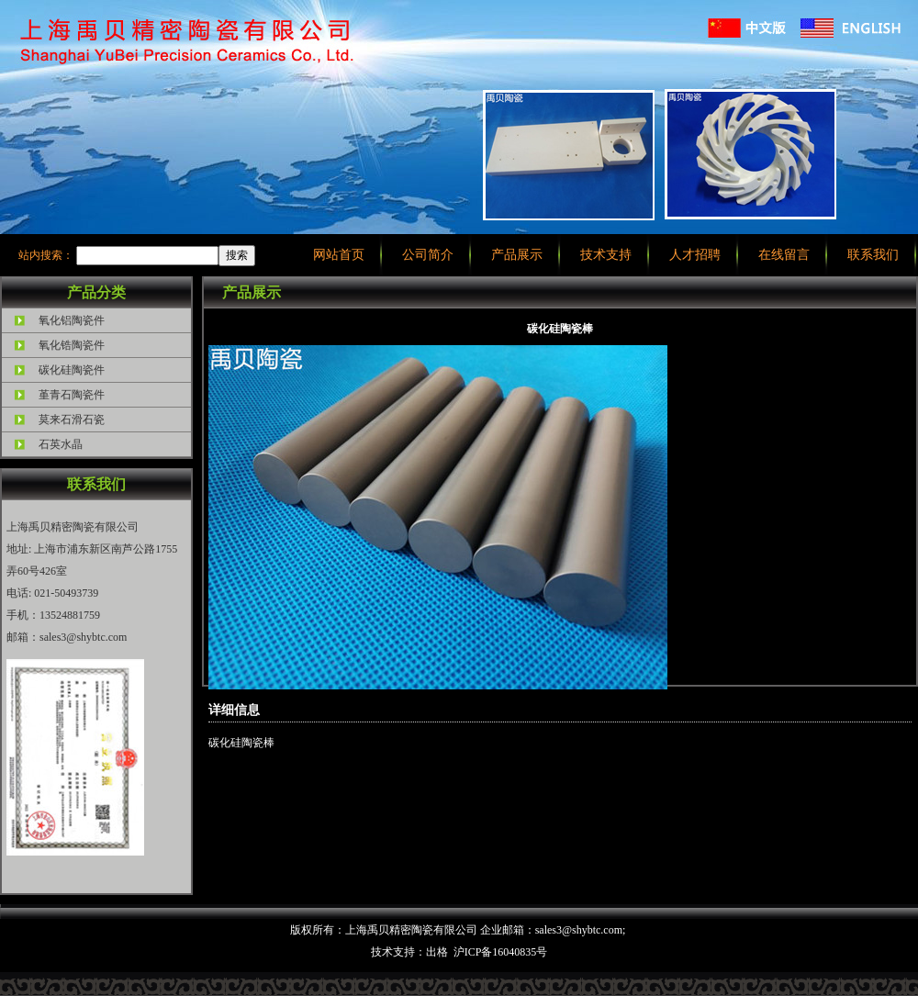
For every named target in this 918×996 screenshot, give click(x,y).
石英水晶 (61, 444)
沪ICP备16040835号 (500, 952)
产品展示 (517, 255)
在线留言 (784, 255)
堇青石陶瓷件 (72, 394)
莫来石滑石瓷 (72, 419)
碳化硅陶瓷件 (72, 370)
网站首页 (338, 255)
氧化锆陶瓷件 (72, 345)
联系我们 (873, 255)
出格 (437, 952)
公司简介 (427, 255)
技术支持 (606, 255)
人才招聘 (695, 255)
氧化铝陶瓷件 (72, 320)
